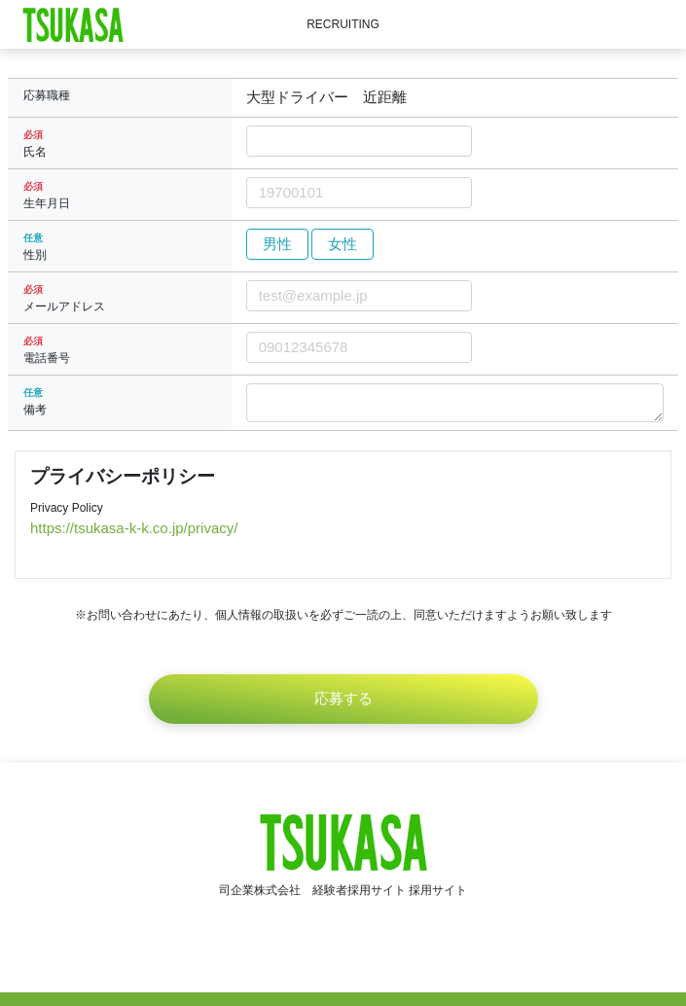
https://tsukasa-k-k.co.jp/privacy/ (133, 528)
